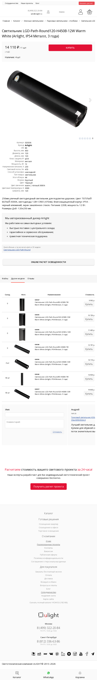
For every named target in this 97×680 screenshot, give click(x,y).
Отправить (57, 432)
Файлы (5, 278)
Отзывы (30, 278)
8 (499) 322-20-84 (35, 10)
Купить (70, 47)
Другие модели (18, 278)
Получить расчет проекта (48, 486)
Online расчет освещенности (48, 262)
